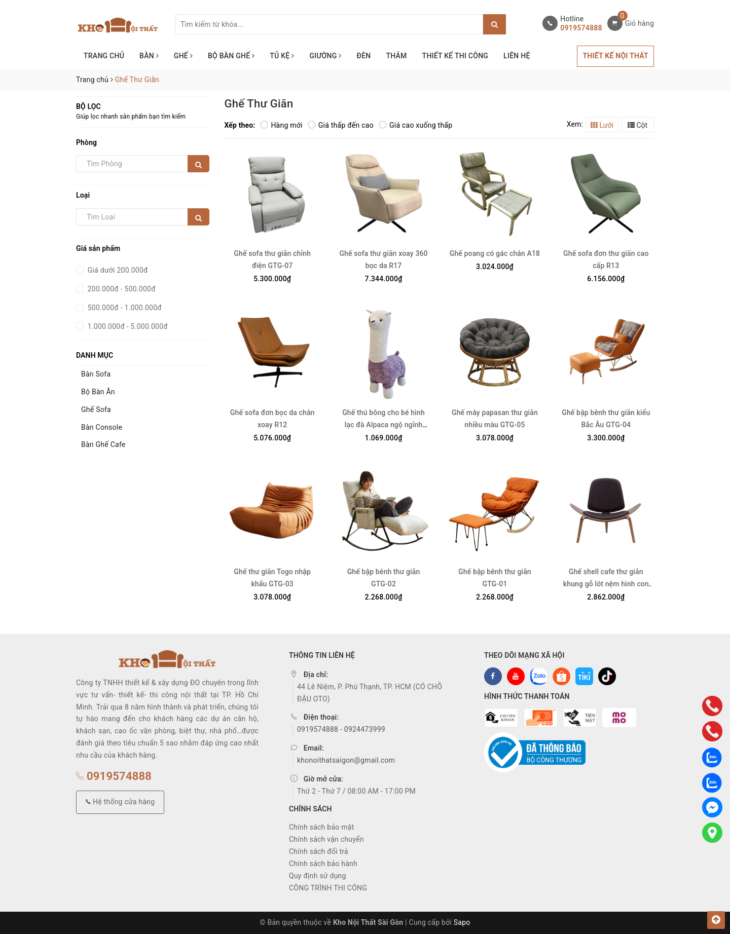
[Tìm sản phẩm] (329, 24)
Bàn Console (101, 427)
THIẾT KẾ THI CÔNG (455, 56)
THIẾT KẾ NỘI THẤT (615, 56)
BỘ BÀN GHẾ (231, 56)
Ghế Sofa (96, 409)
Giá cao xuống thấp (415, 125)
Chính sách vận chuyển (326, 839)
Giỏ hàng (639, 23)
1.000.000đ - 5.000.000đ (127, 326)
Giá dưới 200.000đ (117, 270)
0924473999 (364, 729)
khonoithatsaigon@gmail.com (346, 760)
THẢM (396, 56)
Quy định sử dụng (317, 876)
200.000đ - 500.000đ (121, 289)
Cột (637, 125)
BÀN (149, 56)
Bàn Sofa (96, 374)
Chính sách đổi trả (318, 851)
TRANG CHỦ (104, 56)
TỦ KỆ (282, 56)
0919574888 (581, 28)
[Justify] (494, 24)
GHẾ (183, 56)
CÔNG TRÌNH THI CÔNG (328, 888)
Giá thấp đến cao (341, 125)
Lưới (602, 125)
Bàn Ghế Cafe (103, 444)
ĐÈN (364, 56)
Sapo (462, 922)
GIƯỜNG (325, 56)
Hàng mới (281, 125)
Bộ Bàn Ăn (98, 392)
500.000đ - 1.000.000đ (124, 308)
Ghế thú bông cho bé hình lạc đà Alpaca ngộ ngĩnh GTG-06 (383, 424)
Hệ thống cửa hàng (120, 802)
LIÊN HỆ (516, 56)
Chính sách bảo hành (323, 864)
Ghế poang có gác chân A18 (495, 253)
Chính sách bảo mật (321, 827)
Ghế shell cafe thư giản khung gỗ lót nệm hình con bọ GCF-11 (606, 584)
